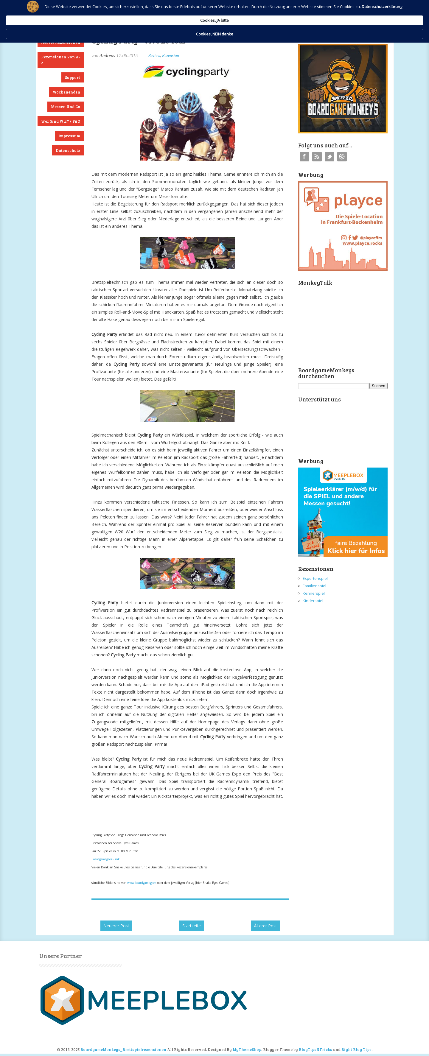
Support (72, 77)
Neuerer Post (116, 926)
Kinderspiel (313, 600)
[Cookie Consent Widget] (214, 14)
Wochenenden (66, 92)
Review (154, 55)
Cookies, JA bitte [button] (272, 14)
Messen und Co (65, 106)
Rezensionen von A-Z (60, 60)
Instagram (342, 156)
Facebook (304, 156)
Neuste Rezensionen (60, 42)
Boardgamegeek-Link (105, 859)
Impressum (69, 135)
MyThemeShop (247, 1049)
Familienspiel (314, 585)
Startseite (191, 926)
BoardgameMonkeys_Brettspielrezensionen (123, 1049)
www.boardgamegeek (141, 883)
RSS (317, 156)
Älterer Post (265, 926)
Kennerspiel (314, 593)
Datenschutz (68, 150)
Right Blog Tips (356, 1049)
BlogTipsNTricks (315, 1049)
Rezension (170, 55)
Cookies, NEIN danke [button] (323, 14)
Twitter (329, 156)
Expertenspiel (315, 578)
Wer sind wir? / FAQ (60, 121)
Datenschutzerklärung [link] (163, 19)
